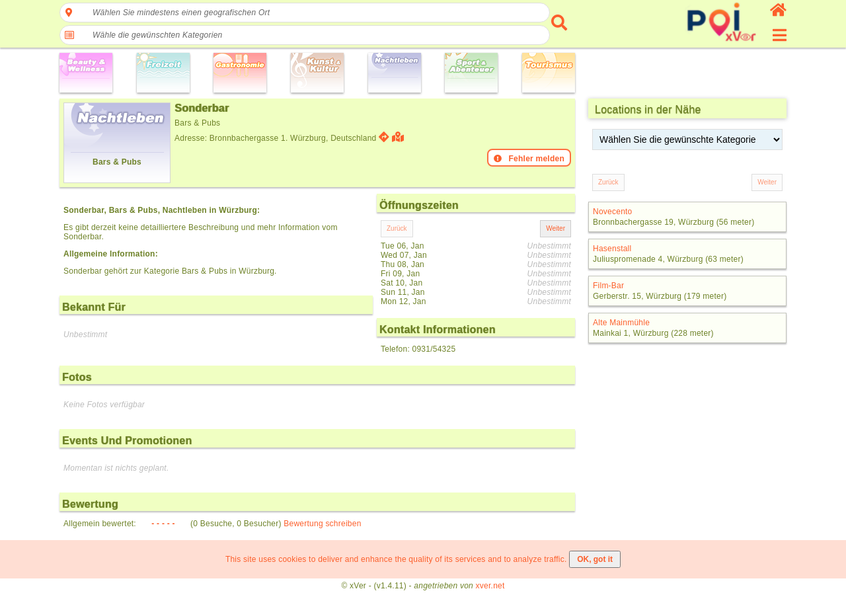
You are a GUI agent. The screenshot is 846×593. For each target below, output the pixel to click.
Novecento (613, 211)
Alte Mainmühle (621, 322)
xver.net (490, 585)
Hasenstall (612, 248)
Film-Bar (608, 285)
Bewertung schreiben (322, 523)
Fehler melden (529, 158)
